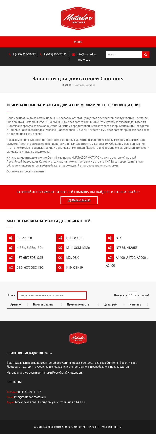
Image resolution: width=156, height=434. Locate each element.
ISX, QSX (72, 258)
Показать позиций (131, 295)
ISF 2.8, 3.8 (24, 238)
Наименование (43, 304)
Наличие (135, 304)
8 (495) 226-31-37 (24, 54)
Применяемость (78, 304)
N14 (119, 238)
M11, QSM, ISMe (78, 248)
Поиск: (47, 295)
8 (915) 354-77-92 (55, 54)
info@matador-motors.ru (30, 397)
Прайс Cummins (79, 200)
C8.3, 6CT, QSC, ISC (30, 267)
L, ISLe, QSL (74, 238)
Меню (78, 42)
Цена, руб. (110, 304)
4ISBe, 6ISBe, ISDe (30, 248)
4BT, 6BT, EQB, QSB (30, 258)
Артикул (16, 304)
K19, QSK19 (74, 267)
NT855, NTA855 (127, 248)
